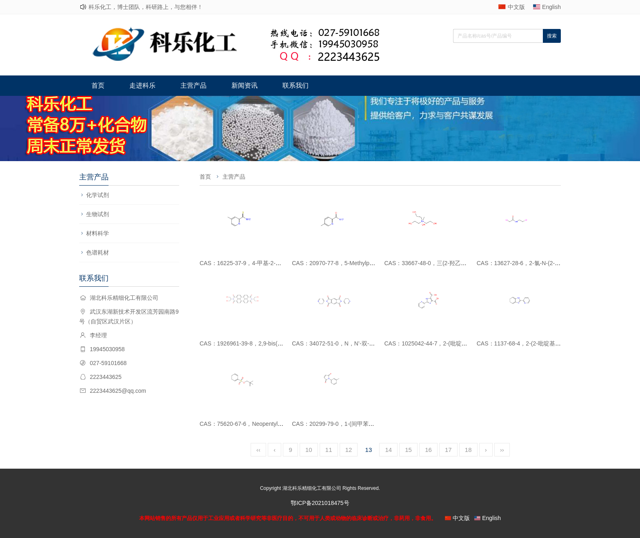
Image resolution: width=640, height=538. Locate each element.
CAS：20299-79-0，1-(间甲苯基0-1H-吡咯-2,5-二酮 (357, 424)
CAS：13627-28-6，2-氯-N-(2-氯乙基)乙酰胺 (534, 263)
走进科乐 (142, 85)
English (551, 7)
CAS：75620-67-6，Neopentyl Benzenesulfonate (262, 424)
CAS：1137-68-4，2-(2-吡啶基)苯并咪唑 (528, 343)
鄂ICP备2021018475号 (320, 503)
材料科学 (97, 233)
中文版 (516, 7)
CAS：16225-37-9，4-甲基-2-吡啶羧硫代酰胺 (258, 263)
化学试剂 (97, 195)
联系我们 (295, 85)
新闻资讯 (244, 85)
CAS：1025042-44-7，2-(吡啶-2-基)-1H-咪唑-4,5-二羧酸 (456, 343)
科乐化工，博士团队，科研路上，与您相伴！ (146, 7)
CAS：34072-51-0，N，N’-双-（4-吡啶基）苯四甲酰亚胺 (364, 343)
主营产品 (193, 85)
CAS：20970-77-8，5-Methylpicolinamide (345, 263)
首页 (97, 85)
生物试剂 (97, 214)
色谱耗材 (97, 252)
